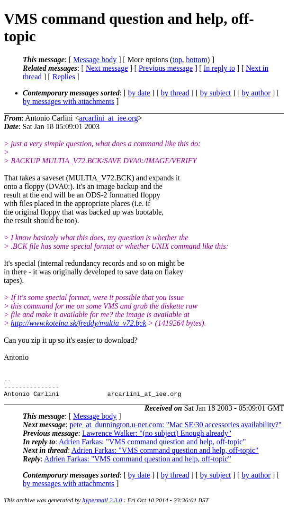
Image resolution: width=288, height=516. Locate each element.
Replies (64, 77)
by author (256, 93)
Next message (107, 68)
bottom (196, 60)
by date (139, 93)
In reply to (219, 68)
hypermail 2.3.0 (102, 504)
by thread (175, 93)
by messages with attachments (68, 101)
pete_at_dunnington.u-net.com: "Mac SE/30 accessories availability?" (176, 429)
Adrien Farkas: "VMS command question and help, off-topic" (152, 446)
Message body (95, 60)
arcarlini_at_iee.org (108, 118)
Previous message (166, 68)
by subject (215, 93)
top (177, 60)
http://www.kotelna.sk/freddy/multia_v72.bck (78, 323)
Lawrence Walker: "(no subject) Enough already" (156, 437)
